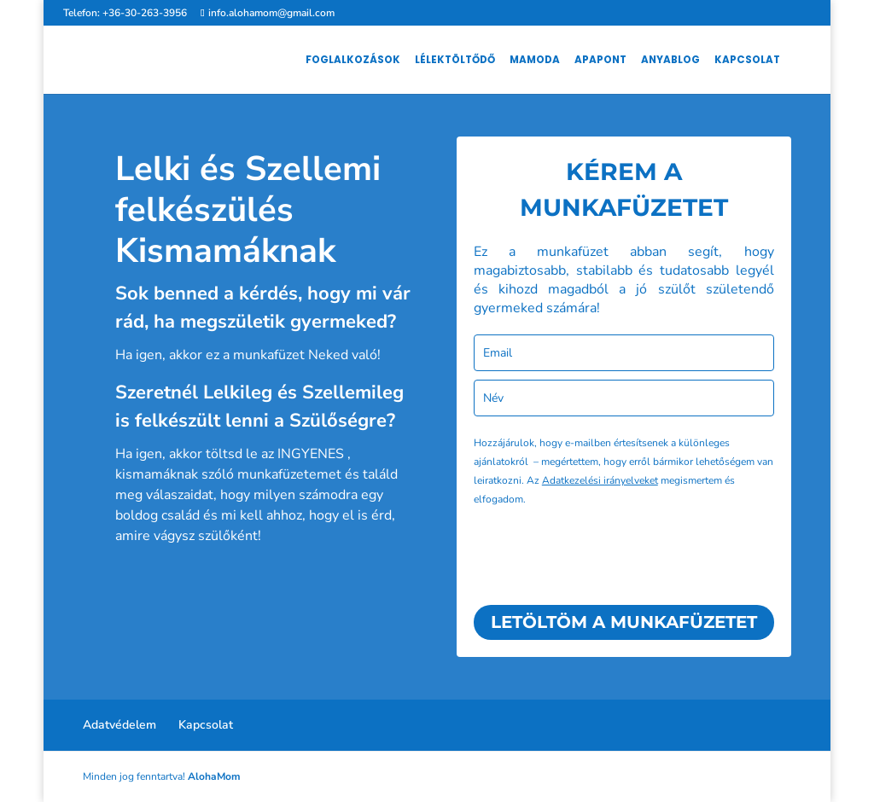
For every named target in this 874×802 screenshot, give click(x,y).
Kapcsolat (747, 60)
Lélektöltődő (455, 60)
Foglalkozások (353, 60)
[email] (624, 352)
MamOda (535, 60)
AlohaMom (214, 776)
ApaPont (600, 60)
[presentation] (603, 554)
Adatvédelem (119, 725)
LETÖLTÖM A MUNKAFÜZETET (624, 622)
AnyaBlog (670, 60)
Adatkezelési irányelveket (600, 480)
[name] (624, 398)
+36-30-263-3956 (144, 13)
